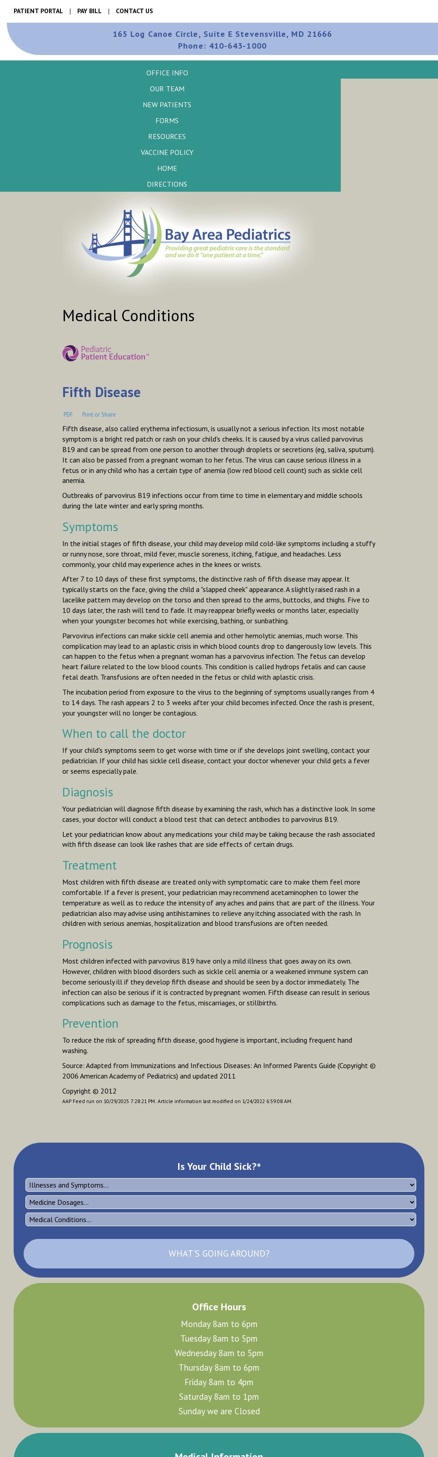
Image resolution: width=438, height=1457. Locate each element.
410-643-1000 (222, 45)
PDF (68, 414)
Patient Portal (38, 11)
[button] (167, 72)
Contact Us (134, 11)
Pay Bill (89, 11)
